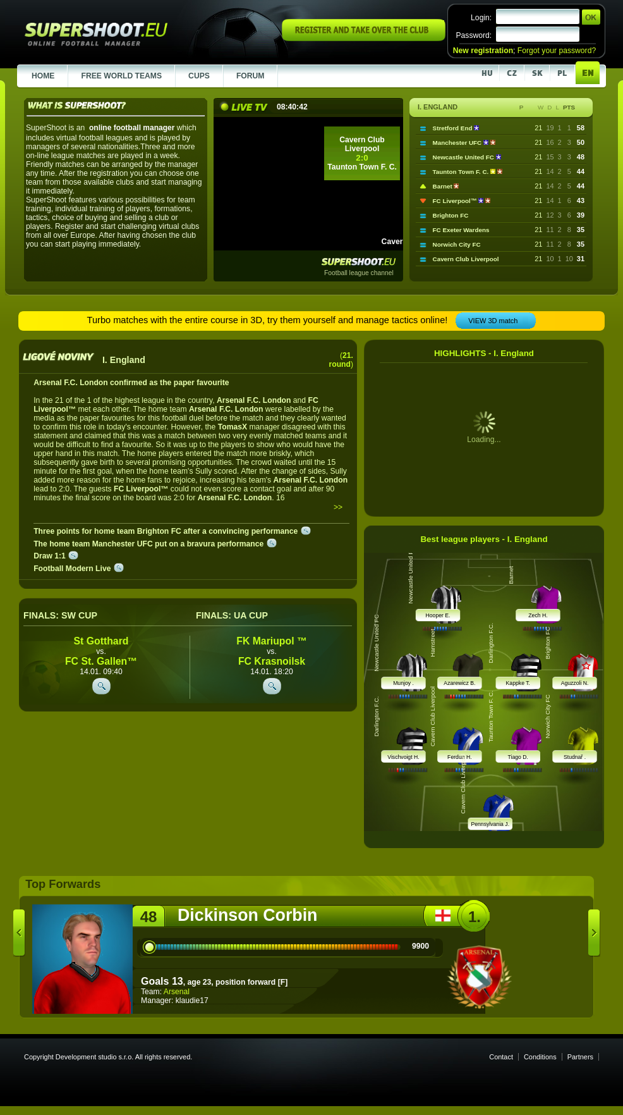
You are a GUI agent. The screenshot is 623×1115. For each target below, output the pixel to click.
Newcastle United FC (464, 157)
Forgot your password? (556, 50)
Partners (580, 1057)
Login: (481, 17)
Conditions (540, 1057)
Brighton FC (451, 215)
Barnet (443, 186)
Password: (474, 35)
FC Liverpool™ (456, 200)
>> (338, 507)
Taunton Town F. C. (461, 171)
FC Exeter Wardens (461, 229)
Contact (501, 1057)
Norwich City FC (457, 244)
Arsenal (177, 991)
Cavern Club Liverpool (466, 259)
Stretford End (454, 128)
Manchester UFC (458, 142)
